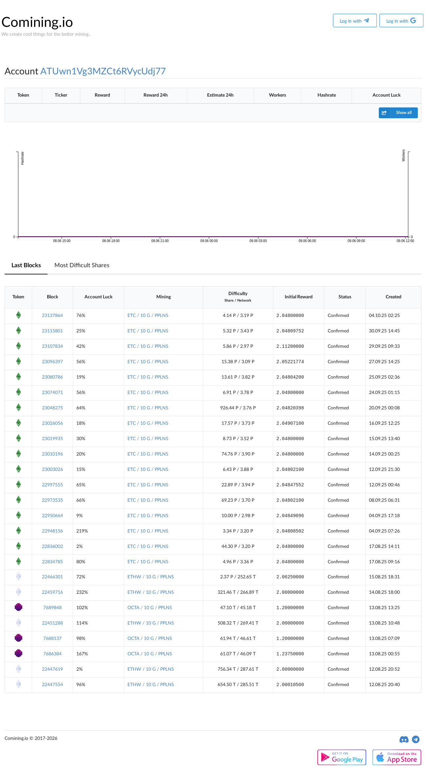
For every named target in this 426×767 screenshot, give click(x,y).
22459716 (52, 592)
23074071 (52, 392)
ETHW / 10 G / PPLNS (150, 577)
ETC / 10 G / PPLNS (147, 315)
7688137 (52, 638)
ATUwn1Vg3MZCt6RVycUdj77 (103, 71)
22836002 (52, 546)
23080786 (52, 377)
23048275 (52, 408)
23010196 (52, 454)
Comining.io (37, 22)
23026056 (52, 423)
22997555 (52, 485)
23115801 (52, 331)
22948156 (52, 531)
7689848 (52, 608)
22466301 (52, 577)
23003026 (52, 469)
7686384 (52, 654)
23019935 (52, 439)
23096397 (52, 362)
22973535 (52, 500)
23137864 (52, 315)
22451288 (52, 623)
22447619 (52, 669)
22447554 (52, 685)
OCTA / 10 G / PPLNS (149, 608)
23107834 (52, 346)
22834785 (52, 562)
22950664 (52, 516)
